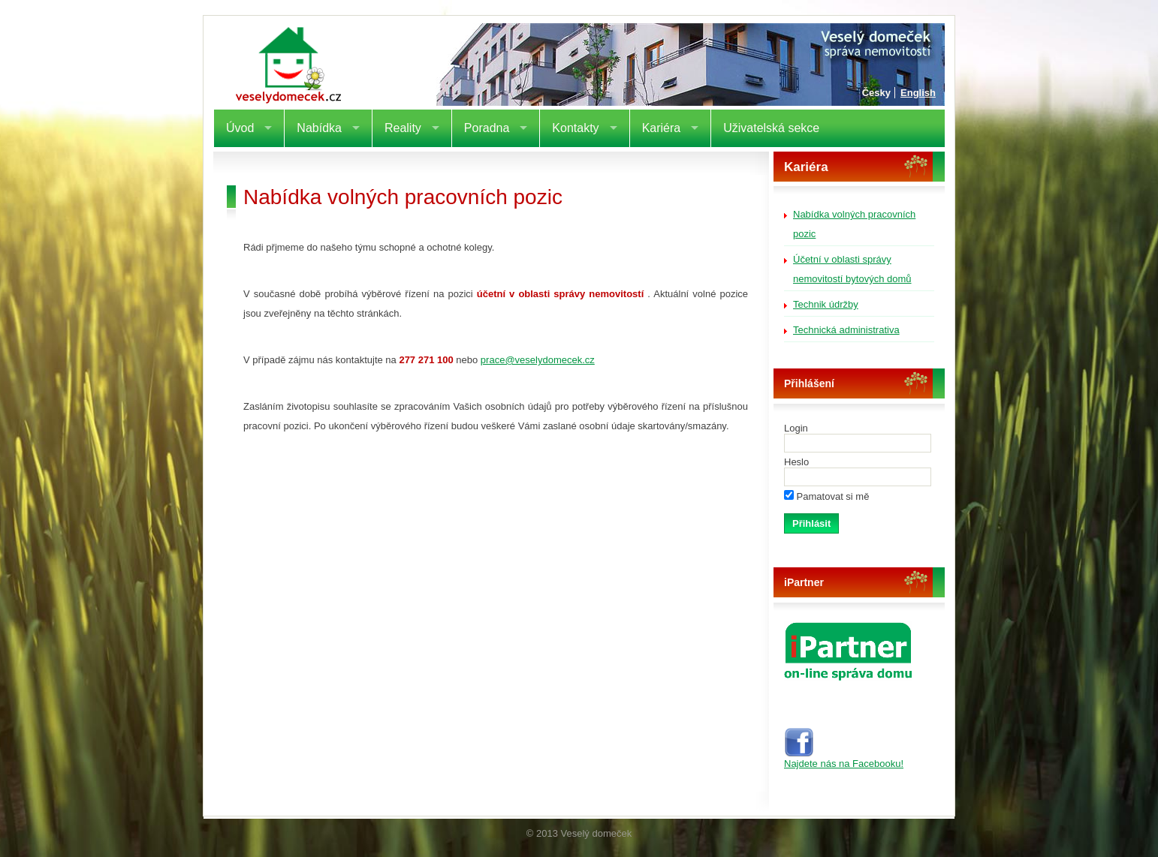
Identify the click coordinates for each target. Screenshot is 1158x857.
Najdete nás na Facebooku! (843, 759)
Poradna (487, 128)
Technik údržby (825, 304)
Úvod (240, 128)
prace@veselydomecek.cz (538, 359)
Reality (402, 128)
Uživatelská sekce (771, 128)
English (918, 92)
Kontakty (575, 128)
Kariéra (661, 128)
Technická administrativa (846, 329)
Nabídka (319, 128)
